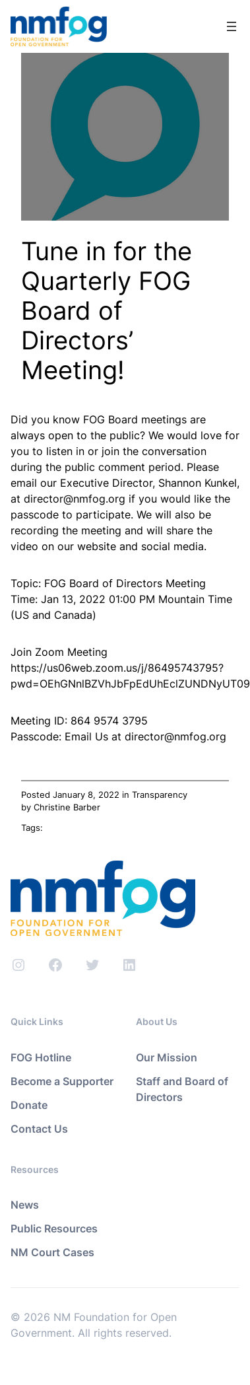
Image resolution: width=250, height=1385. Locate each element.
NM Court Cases (52, 1252)
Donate (29, 1105)
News (25, 1204)
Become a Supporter (62, 1081)
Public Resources (54, 1228)
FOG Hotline (41, 1057)
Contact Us (39, 1128)
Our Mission (166, 1057)
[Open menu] (231, 26)
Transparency (159, 794)
